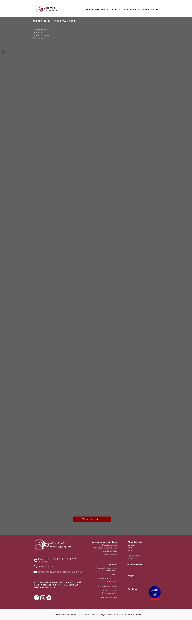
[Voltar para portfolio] (92, 519)
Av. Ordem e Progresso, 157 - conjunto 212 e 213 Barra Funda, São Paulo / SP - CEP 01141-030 (58, 583)
